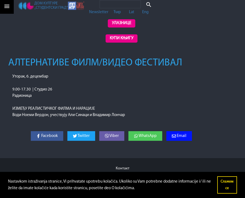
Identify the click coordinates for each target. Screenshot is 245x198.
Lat (131, 12)
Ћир (117, 12)
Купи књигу (121, 38)
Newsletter (98, 12)
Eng (145, 12)
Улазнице (121, 23)
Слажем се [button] (227, 185)
